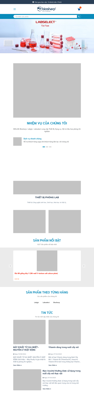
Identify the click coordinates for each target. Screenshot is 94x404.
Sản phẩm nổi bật (47, 240)
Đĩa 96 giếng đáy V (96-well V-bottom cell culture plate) (36, 273)
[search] (47, 16)
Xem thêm (17, 365)
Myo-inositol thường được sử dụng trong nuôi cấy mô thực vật (62, 372)
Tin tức (47, 313)
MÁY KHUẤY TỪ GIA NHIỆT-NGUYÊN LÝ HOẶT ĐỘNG (26, 348)
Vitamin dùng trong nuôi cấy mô (64, 347)
